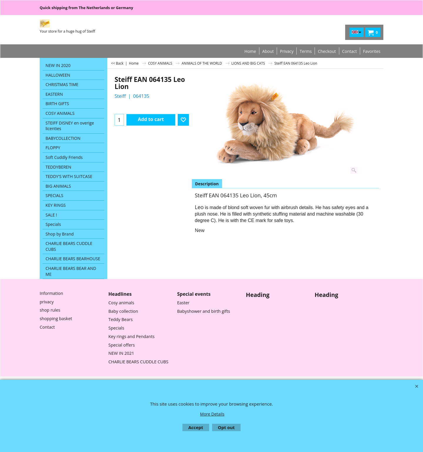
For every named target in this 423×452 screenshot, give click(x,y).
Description (207, 183)
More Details (212, 414)
